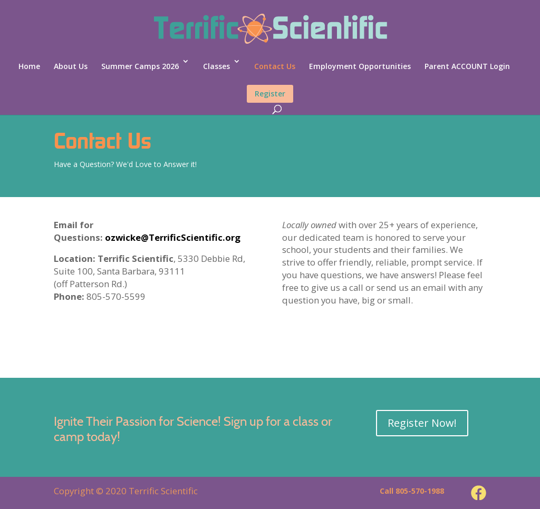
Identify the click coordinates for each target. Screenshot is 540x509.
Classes (216, 66)
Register (270, 94)
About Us (71, 66)
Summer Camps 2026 (140, 66)
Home (29, 66)
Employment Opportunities (360, 66)
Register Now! (422, 423)
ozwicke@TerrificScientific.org (172, 237)
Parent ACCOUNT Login (467, 66)
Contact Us (274, 66)
